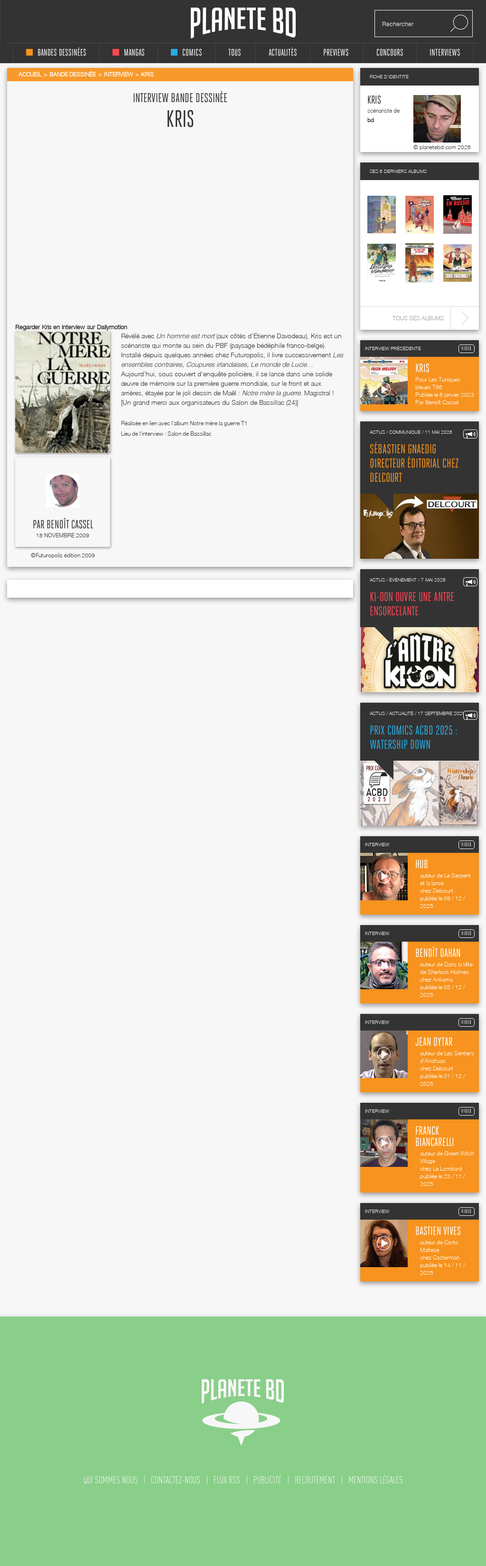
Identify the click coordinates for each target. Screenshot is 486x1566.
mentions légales (375, 1480)
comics (186, 53)
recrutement (315, 1480)
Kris (374, 100)
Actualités (283, 53)
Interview (118, 74)
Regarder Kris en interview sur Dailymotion (71, 327)
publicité (267, 1480)
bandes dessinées (56, 53)
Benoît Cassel (70, 525)
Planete (243, 23)
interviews (445, 53)
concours (389, 53)
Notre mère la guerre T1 (219, 423)
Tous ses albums (418, 318)
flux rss (227, 1480)
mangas (128, 53)
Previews (336, 53)
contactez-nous (175, 1480)
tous (234, 53)
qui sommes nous (111, 1480)
